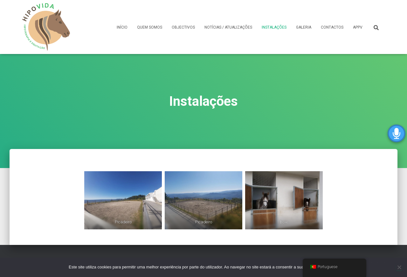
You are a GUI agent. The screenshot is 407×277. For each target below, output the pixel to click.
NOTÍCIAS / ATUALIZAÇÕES (228, 27)
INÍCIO (122, 27)
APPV (357, 27)
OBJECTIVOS (183, 27)
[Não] (399, 267)
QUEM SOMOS (149, 27)
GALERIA (303, 27)
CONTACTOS (332, 27)
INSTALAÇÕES (274, 27)
